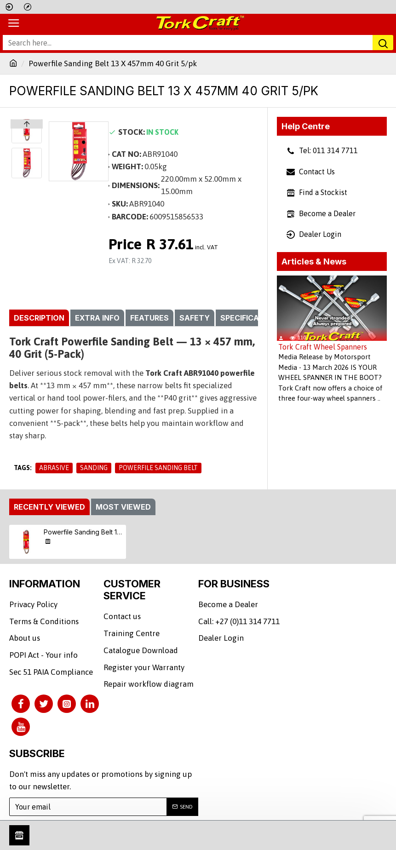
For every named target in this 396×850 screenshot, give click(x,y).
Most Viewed (123, 528)
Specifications (251, 317)
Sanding (94, 467)
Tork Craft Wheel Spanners (322, 347)
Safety (194, 317)
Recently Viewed (49, 528)
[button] (27, 175)
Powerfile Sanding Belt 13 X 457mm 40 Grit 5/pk (83, 553)
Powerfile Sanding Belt (158, 467)
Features (149, 317)
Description (39, 317)
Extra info (97, 317)
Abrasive (54, 467)
